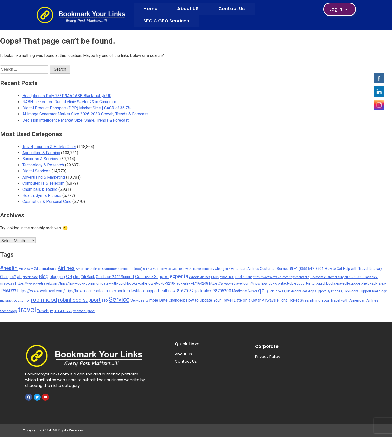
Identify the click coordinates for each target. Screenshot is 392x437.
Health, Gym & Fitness (41, 195)
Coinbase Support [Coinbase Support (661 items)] (152, 276)
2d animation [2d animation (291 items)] (44, 269)
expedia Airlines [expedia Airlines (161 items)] (199, 277)
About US (188, 8)
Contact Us (231, 8)
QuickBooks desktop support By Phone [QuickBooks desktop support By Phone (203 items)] (312, 291)
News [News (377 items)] (252, 291)
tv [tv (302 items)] (51, 311)
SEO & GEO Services (166, 21)
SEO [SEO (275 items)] (105, 300)
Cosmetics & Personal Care (46, 201)
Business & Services (40, 158)
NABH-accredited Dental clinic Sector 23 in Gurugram (69, 101)
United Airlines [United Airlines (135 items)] (63, 311)
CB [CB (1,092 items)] (69, 276)
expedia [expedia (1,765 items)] (179, 276)
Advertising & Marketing (43, 177)
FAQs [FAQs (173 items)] (215, 277)
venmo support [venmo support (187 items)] (84, 311)
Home (150, 8)
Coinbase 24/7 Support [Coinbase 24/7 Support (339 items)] (115, 277)
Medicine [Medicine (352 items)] (239, 291)
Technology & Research (43, 165)
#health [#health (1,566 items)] (9, 268)
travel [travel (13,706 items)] (27, 309)
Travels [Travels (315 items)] (43, 311)
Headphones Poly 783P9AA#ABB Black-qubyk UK (66, 95)
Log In (339, 9)
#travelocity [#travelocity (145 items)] (26, 269)
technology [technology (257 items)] (8, 311)
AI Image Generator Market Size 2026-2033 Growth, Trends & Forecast (85, 114)
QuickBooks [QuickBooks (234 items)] (274, 291)
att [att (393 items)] (19, 276)
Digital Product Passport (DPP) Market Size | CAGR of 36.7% (76, 108)
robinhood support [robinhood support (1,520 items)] (79, 300)
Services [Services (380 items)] (137, 300)
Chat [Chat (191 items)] (76, 277)
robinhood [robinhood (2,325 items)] (44, 299)
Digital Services (36, 171)
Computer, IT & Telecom (43, 183)
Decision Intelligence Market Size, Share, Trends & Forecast (75, 120)
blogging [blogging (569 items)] (57, 276)
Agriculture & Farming (41, 152)
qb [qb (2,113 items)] (261, 290)
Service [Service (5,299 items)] (119, 299)
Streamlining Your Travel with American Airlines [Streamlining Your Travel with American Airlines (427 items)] (339, 300)
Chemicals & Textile (39, 189)
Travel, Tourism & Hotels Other (49, 146)
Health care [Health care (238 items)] (243, 277)
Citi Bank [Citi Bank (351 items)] (88, 276)
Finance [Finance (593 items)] (227, 276)
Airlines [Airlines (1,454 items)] (66, 268)
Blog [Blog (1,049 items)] (43, 276)
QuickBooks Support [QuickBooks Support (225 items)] (356, 291)
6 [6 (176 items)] (56, 269)
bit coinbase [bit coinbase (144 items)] (30, 277)
